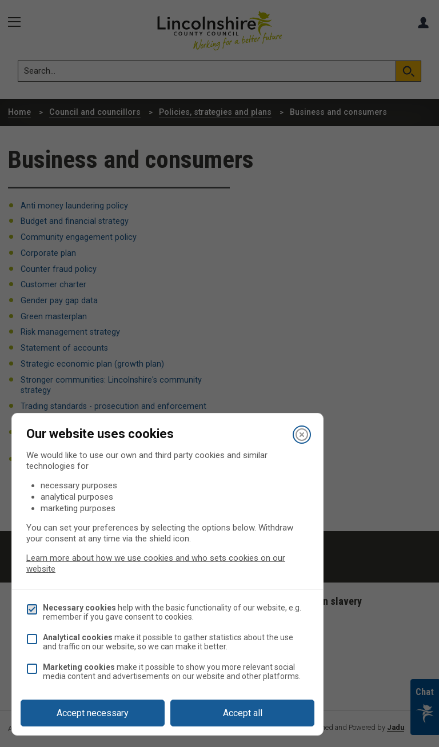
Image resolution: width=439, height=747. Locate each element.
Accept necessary (93, 713)
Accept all (242, 713)
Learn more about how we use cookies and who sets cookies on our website (155, 563)
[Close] (302, 434)
